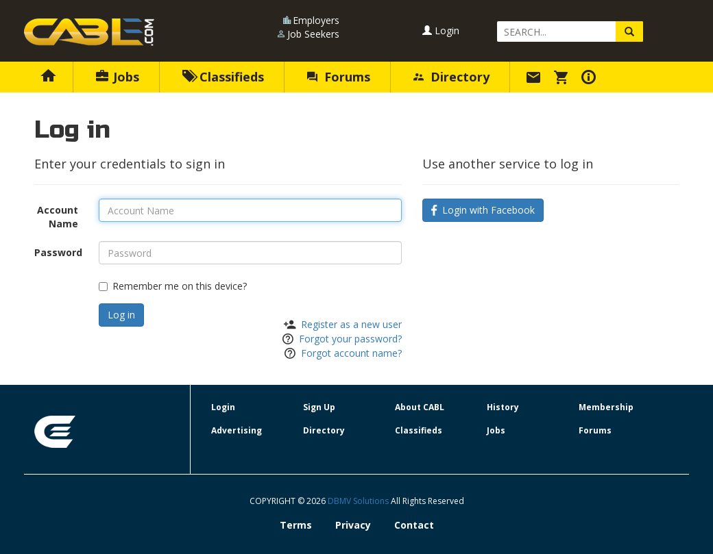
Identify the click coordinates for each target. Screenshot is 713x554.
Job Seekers (313, 33)
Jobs (117, 76)
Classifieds (223, 76)
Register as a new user (351, 324)
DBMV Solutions (359, 501)
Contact (414, 524)
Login (440, 30)
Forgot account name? (351, 353)
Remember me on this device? (173, 285)
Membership (606, 407)
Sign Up (319, 407)
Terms (296, 524)
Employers (316, 20)
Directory (451, 76)
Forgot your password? (350, 338)
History (503, 407)
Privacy (353, 524)
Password (58, 252)
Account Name (57, 216)
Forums (338, 76)
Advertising (236, 430)
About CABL (419, 407)
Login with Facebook (483, 209)
